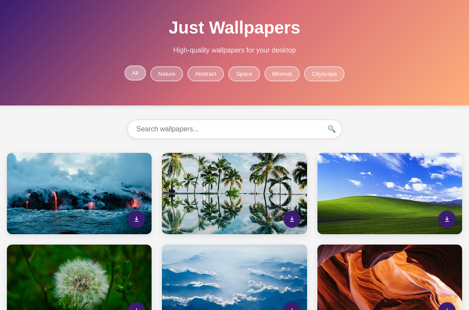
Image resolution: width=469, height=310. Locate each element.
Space (244, 74)
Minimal (282, 74)
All (135, 73)
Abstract (205, 74)
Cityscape (324, 74)
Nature (166, 74)
